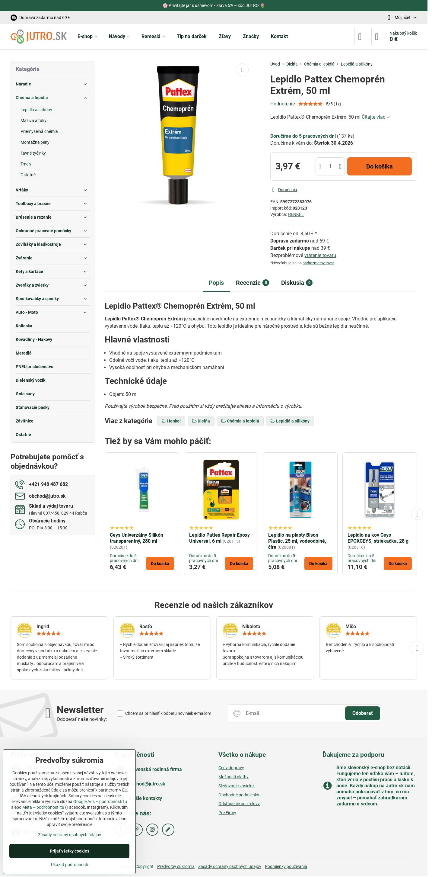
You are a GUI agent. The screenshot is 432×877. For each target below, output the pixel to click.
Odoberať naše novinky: (82, 719)
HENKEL (296, 214)
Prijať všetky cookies (69, 851)
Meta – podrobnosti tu (43, 807)
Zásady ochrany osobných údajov (229, 866)
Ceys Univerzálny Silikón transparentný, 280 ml (136, 538)
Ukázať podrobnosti (69, 864)
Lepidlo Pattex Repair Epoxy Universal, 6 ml (219, 538)
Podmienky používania (286, 866)
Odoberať (362, 713)
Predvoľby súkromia (176, 866)
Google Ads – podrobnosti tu (100, 801)
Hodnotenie (282, 104)
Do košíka (379, 166)
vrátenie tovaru (320, 255)
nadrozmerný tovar (318, 263)
